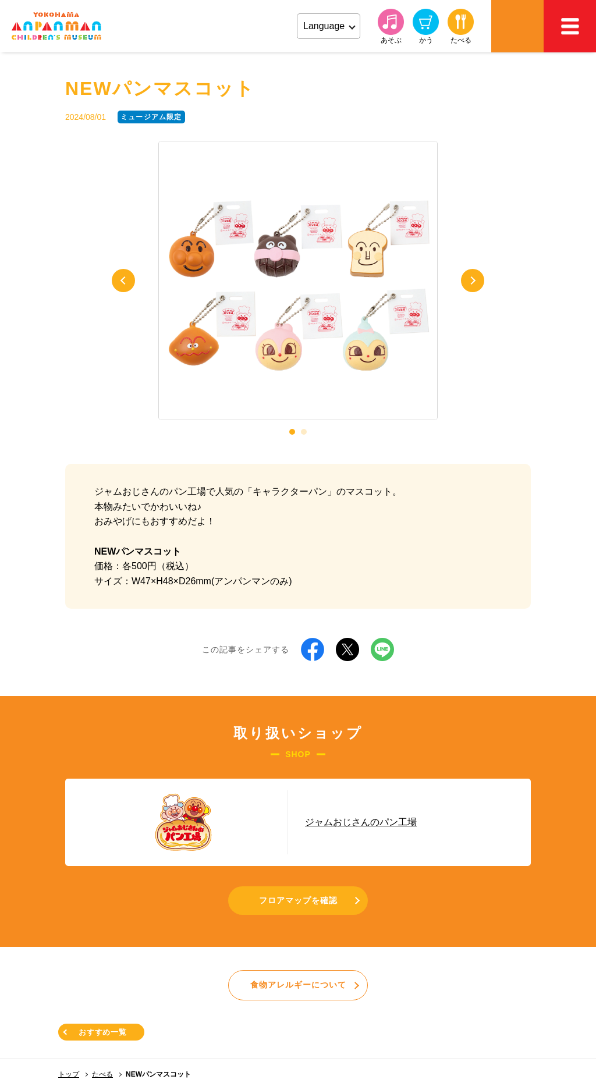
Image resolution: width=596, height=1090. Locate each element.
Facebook (312, 649)
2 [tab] (304, 432)
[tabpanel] (298, 280)
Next (472, 280)
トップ (68, 1074)
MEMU (570, 26)
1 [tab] (292, 432)
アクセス (517, 26)
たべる (102, 1074)
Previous (123, 280)
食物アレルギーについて (298, 984)
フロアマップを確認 (298, 900)
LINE (382, 649)
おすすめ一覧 (103, 1032)
